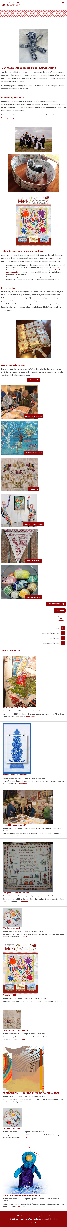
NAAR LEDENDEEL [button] (33, 560)
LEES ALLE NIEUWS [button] (33, 597)
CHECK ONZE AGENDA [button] (33, 416)
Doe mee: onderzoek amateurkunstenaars (22, 1195)
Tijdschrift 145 (9, 995)
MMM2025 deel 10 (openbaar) (16, 1030)
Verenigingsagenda (9, 118)
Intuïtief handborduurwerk (15, 774)
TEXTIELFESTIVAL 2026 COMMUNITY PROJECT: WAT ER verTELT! (31, 1093)
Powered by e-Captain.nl (33, 1223)
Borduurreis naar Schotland (15, 707)
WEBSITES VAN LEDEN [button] (33, 453)
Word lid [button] (59, 610)
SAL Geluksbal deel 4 (12, 928)
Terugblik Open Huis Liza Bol (16, 892)
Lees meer (30, 716)
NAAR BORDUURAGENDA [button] (33, 524)
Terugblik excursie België (14, 825)
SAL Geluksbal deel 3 (12, 1128)
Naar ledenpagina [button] (56, 604)
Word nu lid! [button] (33, 380)
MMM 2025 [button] (34, 489)
